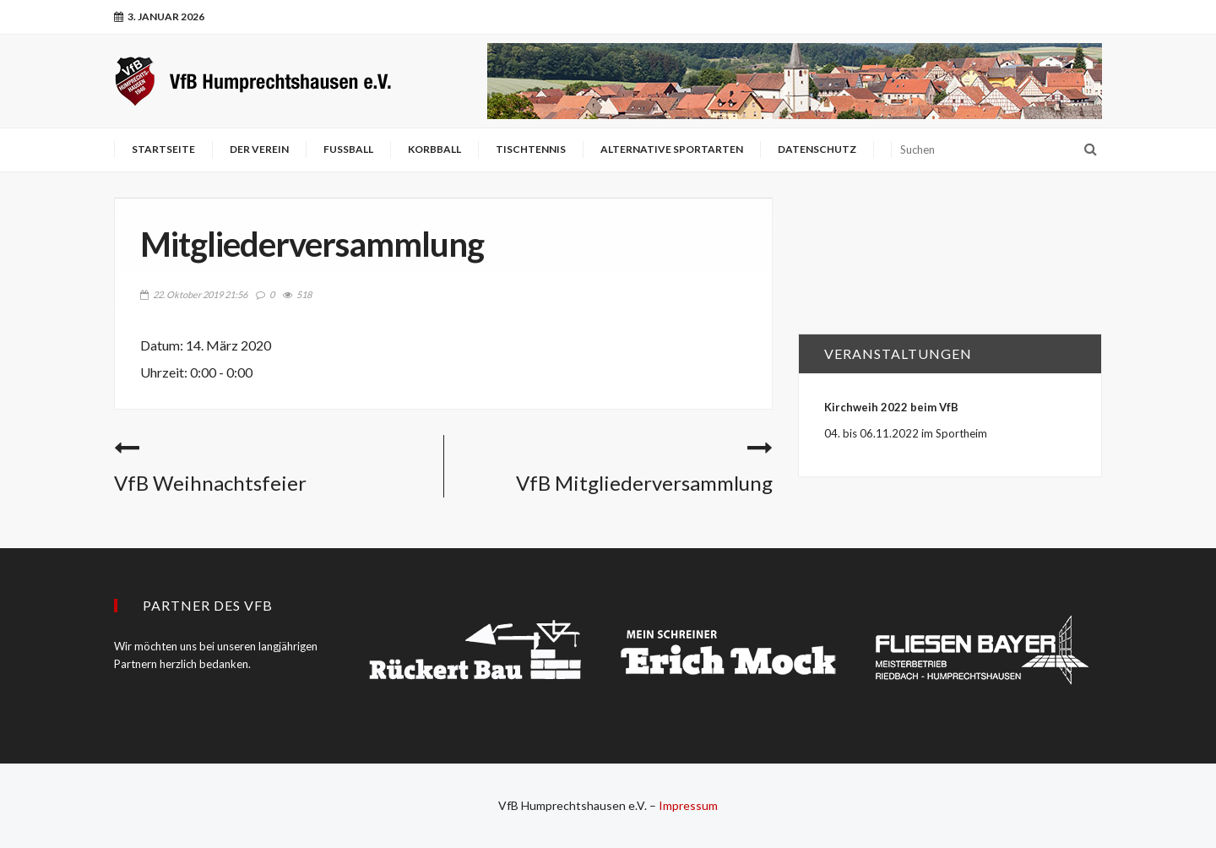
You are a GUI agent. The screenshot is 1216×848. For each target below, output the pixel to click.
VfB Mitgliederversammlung (644, 482)
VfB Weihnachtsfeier (210, 482)
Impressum (688, 805)
